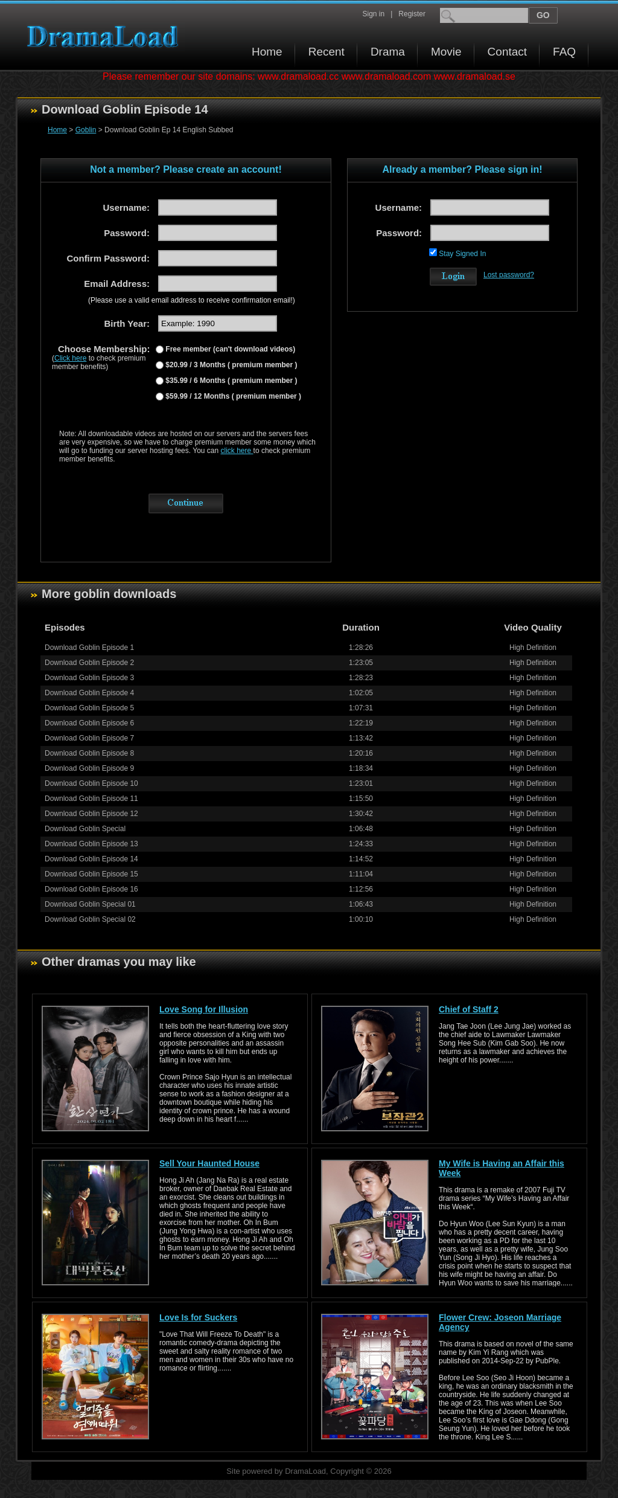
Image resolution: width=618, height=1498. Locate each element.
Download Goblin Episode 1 (89, 647)
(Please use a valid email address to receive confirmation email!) (191, 300)
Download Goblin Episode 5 (89, 708)
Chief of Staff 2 (469, 1009)
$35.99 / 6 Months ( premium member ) (230, 380)
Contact (507, 51)
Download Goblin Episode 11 (91, 798)
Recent (326, 51)
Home (267, 51)
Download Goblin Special (85, 829)
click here (237, 450)
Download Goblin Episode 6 (89, 723)
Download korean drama (106, 36)
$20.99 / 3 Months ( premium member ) (230, 365)
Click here (70, 358)
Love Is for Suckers (198, 1317)
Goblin (86, 130)
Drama (388, 51)
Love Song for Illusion (203, 1009)
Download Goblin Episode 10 (91, 783)
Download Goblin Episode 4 (89, 693)
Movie (446, 51)
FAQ (564, 51)
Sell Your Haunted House (209, 1163)
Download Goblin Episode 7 (89, 738)
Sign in (373, 14)
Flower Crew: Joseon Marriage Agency (500, 1322)
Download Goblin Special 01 (90, 904)
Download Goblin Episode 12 (91, 813)
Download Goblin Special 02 (90, 919)
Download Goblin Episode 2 (89, 662)
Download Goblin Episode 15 (91, 874)
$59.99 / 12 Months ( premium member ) (232, 396)
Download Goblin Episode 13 (91, 844)
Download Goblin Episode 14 (91, 859)
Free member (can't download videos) (229, 349)
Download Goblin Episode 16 (91, 889)
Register (411, 14)
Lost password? (508, 275)
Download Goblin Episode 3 (89, 677)
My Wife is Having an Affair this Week (501, 1168)
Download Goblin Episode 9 (89, 768)
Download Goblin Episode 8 (89, 753)
